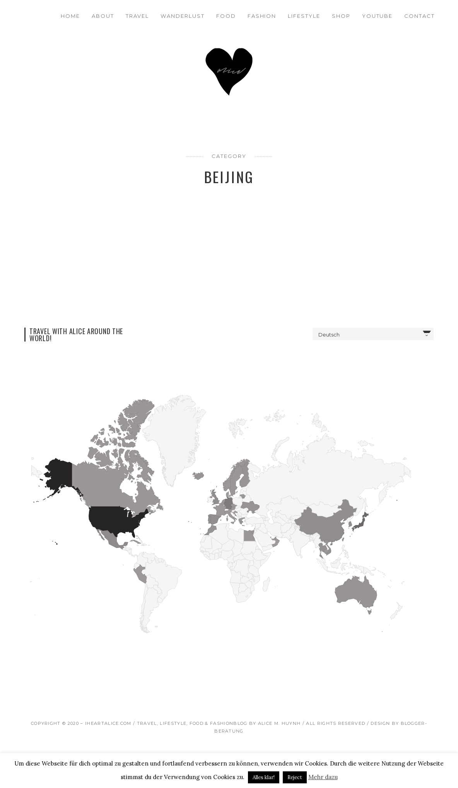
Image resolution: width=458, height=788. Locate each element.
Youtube (377, 16)
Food (226, 16)
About (103, 16)
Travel (137, 16)
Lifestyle (304, 16)
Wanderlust (183, 16)
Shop (341, 16)
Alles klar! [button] (264, 777)
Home (70, 16)
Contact (419, 16)
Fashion (262, 16)
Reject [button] (294, 777)
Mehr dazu (323, 777)
